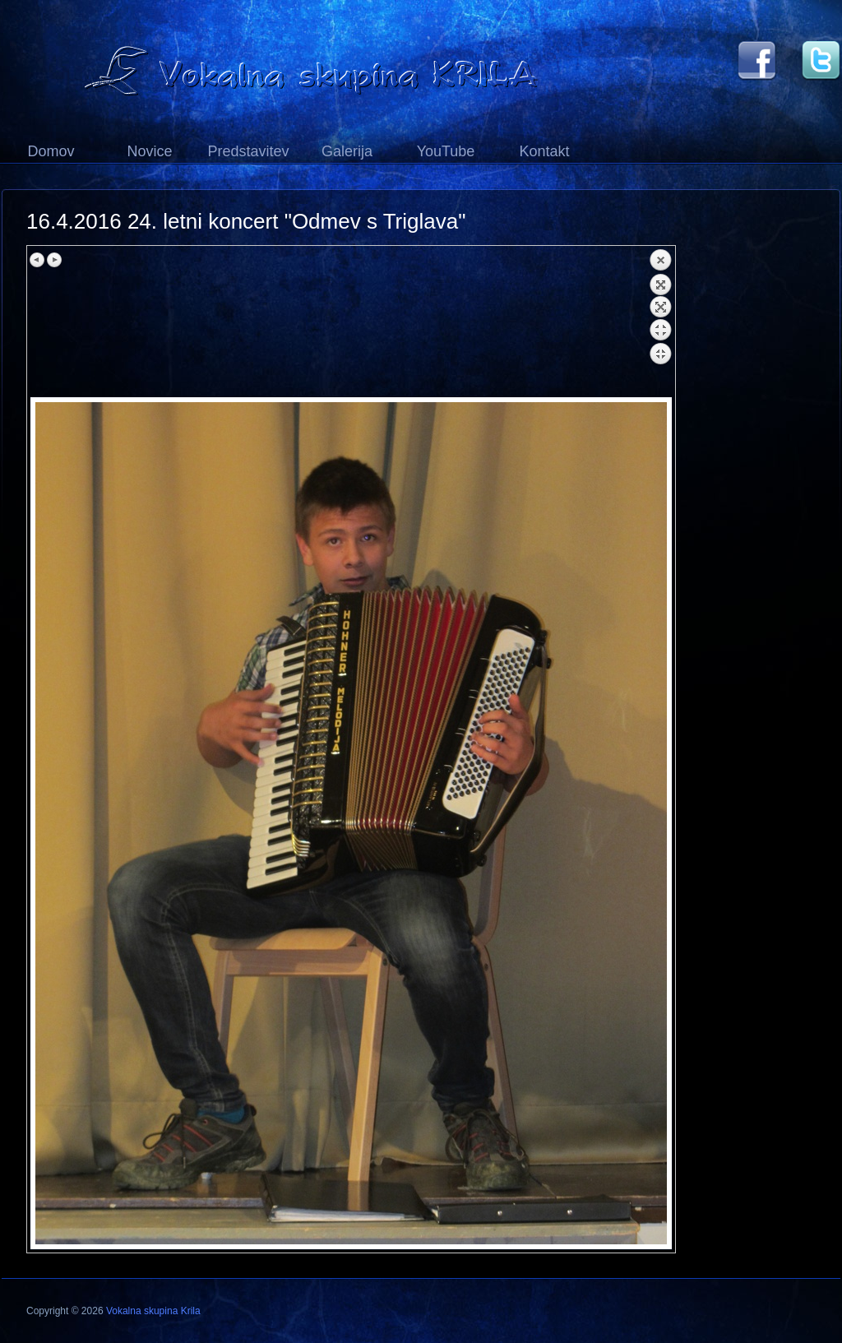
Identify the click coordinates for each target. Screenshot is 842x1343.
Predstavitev (248, 151)
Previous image (38, 260)
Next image (54, 260)
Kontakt (544, 151)
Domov (50, 151)
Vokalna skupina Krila (153, 1311)
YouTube (446, 151)
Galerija (347, 151)
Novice (149, 151)
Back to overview (660, 322)
